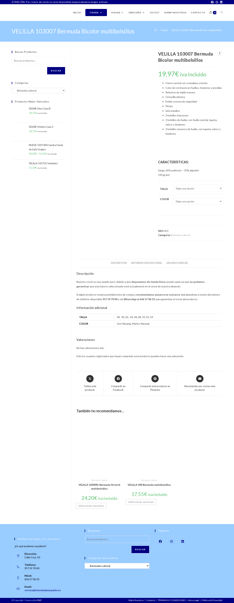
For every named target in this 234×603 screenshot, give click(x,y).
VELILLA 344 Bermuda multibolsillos (149, 484)
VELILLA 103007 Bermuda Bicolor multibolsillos (196, 30)
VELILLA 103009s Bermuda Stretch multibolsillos (99, 486)
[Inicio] (155, 30)
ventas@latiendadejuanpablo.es (42, 590)
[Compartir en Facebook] (118, 383)
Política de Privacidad (212, 600)
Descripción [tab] (119, 263)
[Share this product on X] (90, 383)
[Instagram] (217, 2)
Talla (164, 188)
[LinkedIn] (220, 2)
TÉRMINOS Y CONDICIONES (172, 600)
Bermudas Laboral (180, 235)
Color (164, 199)
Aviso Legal (193, 600)
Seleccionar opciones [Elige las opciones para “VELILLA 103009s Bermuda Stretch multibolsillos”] (91, 505)
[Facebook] (212, 2)
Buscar (56, 70)
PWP (39, 600)
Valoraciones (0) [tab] (177, 263)
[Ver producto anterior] (219, 53)
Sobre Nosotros (136, 600)
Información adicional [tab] (146, 263)
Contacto (150, 600)
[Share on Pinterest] (155, 383)
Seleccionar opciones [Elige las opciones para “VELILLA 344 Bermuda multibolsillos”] (141, 502)
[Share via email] (200, 383)
